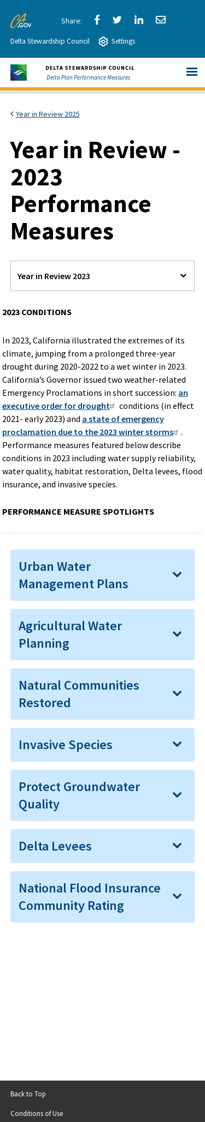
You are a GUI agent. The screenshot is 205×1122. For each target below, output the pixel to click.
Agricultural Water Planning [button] (70, 634)
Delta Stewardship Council (50, 41)
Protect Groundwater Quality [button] (79, 795)
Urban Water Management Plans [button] (73, 575)
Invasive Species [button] (66, 744)
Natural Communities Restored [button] (79, 694)
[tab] (102, 575)
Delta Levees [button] (55, 845)
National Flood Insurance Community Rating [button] (90, 896)
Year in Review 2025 (48, 114)
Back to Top (28, 1093)
